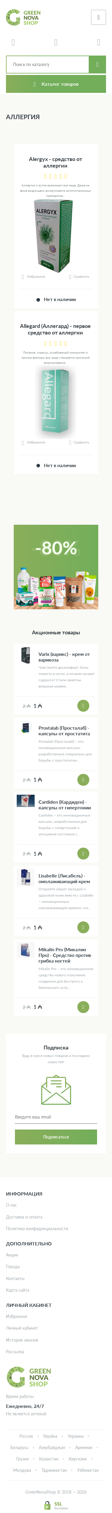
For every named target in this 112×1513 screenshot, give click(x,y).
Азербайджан (52, 1447)
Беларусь (19, 1447)
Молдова (22, 1470)
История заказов (22, 1339)
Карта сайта (17, 1290)
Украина (76, 1436)
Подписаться (56, 1136)
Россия (26, 1436)
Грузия (22, 1458)
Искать (97, 64)
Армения (83, 1447)
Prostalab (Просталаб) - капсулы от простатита (64, 730)
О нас (11, 1204)
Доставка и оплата (24, 1216)
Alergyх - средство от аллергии (55, 162)
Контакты (15, 1278)
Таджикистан (54, 1470)
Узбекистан (88, 1470)
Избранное (16, 1316)
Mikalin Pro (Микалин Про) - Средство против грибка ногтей (65, 954)
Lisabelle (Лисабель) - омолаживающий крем (64, 878)
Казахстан (49, 1458)
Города (13, 1266)
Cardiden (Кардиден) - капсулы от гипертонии (65, 804)
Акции (12, 1254)
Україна (50, 1436)
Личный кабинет (22, 1328)
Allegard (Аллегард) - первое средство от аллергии (55, 329)
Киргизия (78, 1458)
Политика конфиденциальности (37, 1228)
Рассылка (15, 1351)
